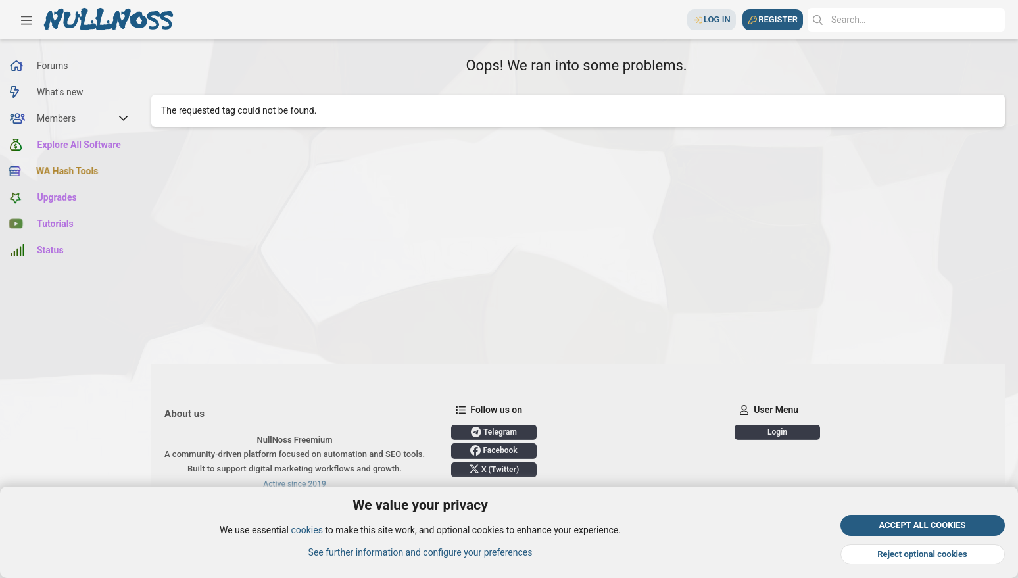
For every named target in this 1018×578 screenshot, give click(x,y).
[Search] (906, 20)
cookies (306, 530)
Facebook (493, 450)
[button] (26, 19)
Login (777, 432)
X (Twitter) (494, 469)
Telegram (494, 432)
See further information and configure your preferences (420, 552)
